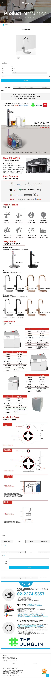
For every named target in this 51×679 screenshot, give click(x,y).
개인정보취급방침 (10, 668)
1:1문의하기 (13, 663)
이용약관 (4, 668)
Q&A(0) (31, 87)
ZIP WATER (6, 25)
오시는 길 (35, 663)
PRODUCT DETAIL (7, 87)
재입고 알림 (26, 80)
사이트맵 (15, 668)
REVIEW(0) (19, 87)
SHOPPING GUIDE (44, 87)
